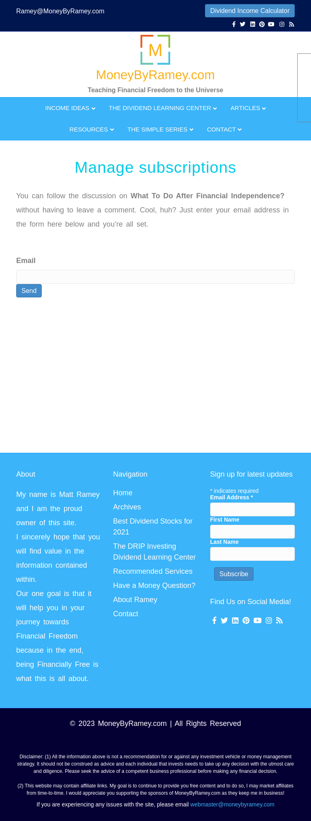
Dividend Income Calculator (250, 10)
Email (26, 261)
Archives (127, 507)
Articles (245, 107)
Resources (89, 129)
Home (122, 493)
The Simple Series (157, 129)
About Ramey (135, 600)
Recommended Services (152, 571)
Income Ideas (67, 107)
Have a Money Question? (154, 585)
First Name (224, 519)
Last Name (224, 542)
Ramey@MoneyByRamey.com (60, 11)
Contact (221, 129)
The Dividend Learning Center (160, 107)
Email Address (231, 497)
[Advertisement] (111, 376)
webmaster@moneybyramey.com (232, 804)
